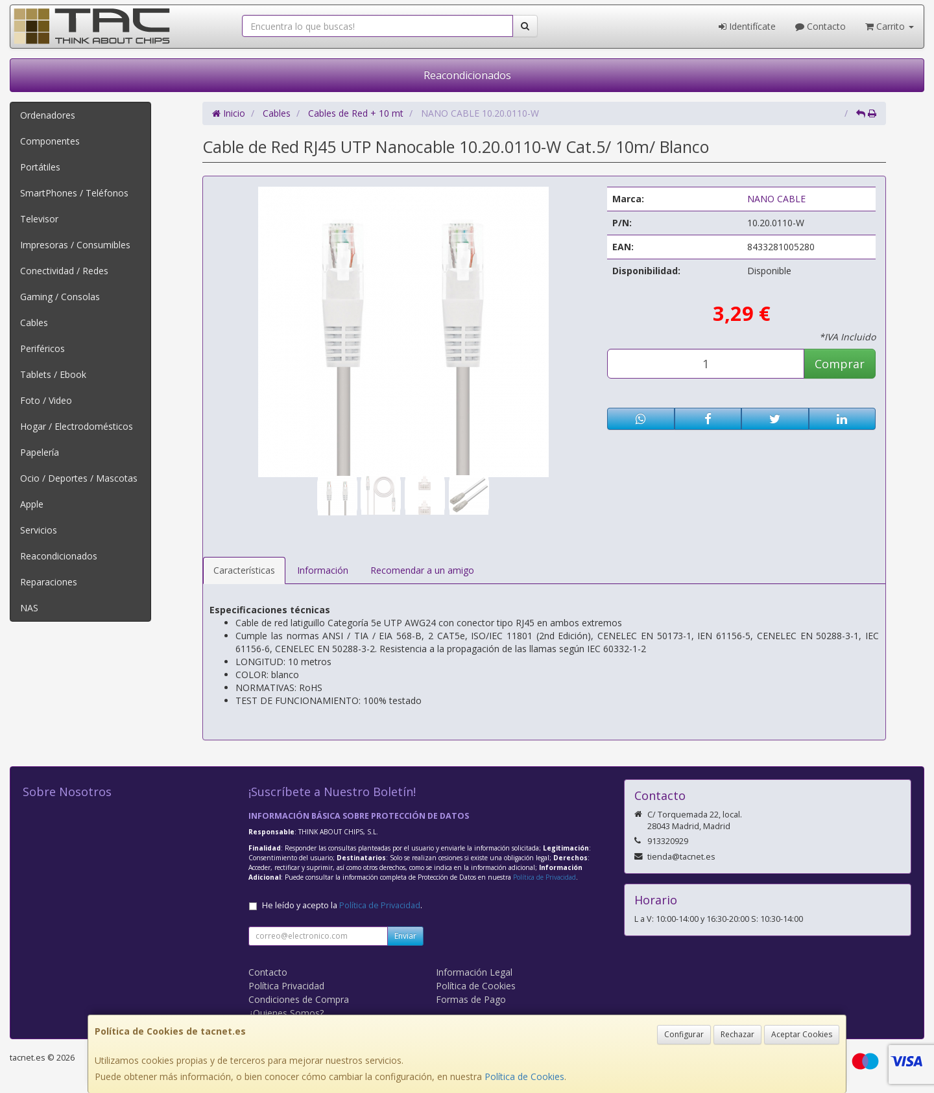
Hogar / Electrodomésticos (76, 426)
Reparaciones (48, 582)
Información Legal (474, 972)
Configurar (684, 1034)
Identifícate (747, 26)
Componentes (50, 141)
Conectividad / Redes (64, 270)
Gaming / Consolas (60, 296)
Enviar (405, 935)
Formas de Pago (471, 999)
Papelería (39, 452)
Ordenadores (47, 115)
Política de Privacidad (544, 877)
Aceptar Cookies (801, 1034)
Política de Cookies (524, 1076)
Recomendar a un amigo (422, 570)
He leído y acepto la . (342, 905)
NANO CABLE (776, 199)
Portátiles (40, 167)
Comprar (840, 363)
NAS (29, 608)
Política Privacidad (286, 986)
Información (322, 570)
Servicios (38, 530)
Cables (34, 322)
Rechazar (737, 1034)
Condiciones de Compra (298, 999)
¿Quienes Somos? (286, 1013)
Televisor (39, 219)
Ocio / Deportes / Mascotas (79, 478)
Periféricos (42, 348)
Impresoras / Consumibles (75, 245)
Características (244, 570)
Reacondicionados (467, 75)
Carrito (889, 26)
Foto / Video (46, 400)
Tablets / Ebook (53, 374)
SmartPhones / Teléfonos (74, 193)
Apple (31, 504)
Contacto (820, 26)
